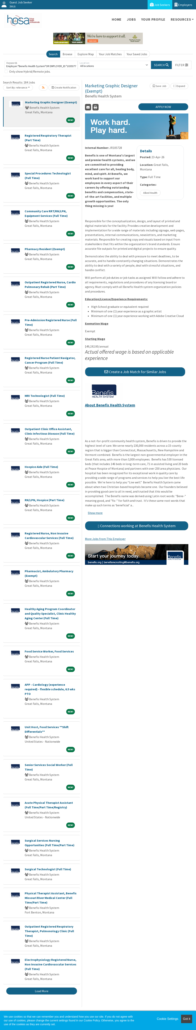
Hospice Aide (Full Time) (41, 467)
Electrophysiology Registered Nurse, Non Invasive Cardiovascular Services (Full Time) (50, 964)
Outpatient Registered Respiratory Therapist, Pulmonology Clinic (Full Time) (49, 931)
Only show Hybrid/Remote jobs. (30, 71)
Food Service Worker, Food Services (49, 651)
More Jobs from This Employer (105, 539)
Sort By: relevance (16, 87)
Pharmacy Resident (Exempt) (45, 249)
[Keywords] (41, 65)
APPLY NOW (163, 107)
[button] (181, 65)
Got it (186, 1018)
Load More (41, 991)
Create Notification (64, 87)
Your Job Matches (110, 54)
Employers (183, 4)
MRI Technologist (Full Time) (45, 396)
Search (53, 54)
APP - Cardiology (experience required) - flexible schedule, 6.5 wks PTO (50, 689)
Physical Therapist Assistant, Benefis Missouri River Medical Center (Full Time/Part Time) (51, 897)
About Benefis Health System (110, 405)
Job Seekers (160, 4)
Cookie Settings (167, 1018)
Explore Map (86, 54)
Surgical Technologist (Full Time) (48, 869)
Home (117, 19)
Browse (67, 54)
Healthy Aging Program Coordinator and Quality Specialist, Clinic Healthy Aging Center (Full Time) (50, 613)
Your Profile (153, 19)
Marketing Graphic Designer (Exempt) (51, 102)
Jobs (131, 19)
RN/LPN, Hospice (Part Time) (45, 500)
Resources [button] (181, 19)
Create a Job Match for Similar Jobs (135, 371)
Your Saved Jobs (137, 54)
